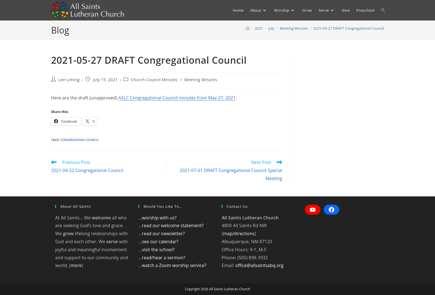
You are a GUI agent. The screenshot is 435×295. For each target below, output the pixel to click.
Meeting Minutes (200, 79)
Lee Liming (69, 79)
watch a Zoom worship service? (174, 265)
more (76, 265)
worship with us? (159, 218)
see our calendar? (160, 241)
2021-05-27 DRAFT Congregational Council (348, 28)
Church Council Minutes (154, 79)
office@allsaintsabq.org (259, 265)
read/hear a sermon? (163, 258)
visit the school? (158, 250)
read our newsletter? (163, 233)
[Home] (247, 28)
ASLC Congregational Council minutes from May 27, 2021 (177, 98)
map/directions (238, 233)
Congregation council (79, 140)
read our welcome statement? (173, 225)
